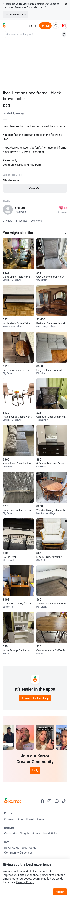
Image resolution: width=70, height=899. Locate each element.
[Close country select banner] (66, 3)
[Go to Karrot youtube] (56, 801)
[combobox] (32, 34)
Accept (60, 891)
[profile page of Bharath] (8, 210)
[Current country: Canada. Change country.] (63, 25)
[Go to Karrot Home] (12, 801)
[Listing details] (35, 158)
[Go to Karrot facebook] (42, 801)
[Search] (64, 34)
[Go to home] (4, 25)
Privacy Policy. (25, 882)
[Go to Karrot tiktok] (64, 801)
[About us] (56, 25)
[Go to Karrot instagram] (49, 801)
